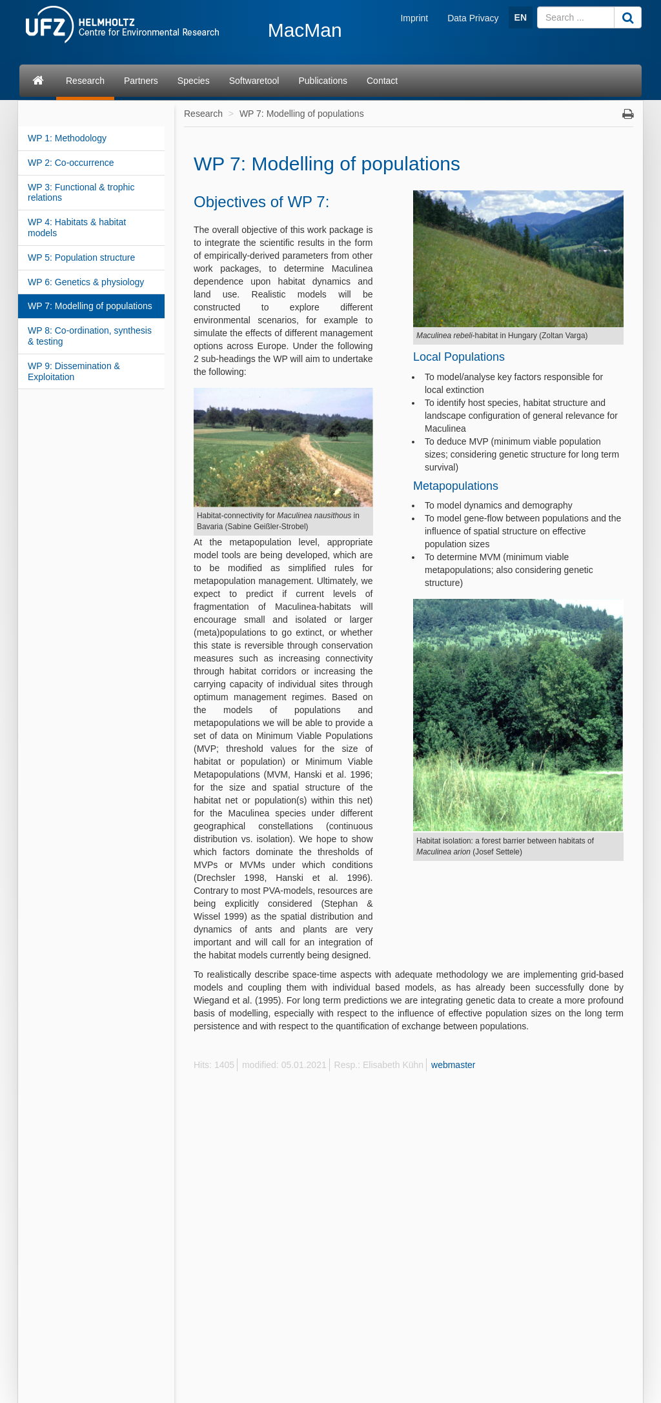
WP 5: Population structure (81, 257)
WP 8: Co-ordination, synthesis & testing (90, 336)
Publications (322, 81)
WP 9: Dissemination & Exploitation (74, 371)
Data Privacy (472, 18)
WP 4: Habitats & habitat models (77, 227)
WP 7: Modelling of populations (90, 306)
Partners (141, 81)
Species (194, 81)
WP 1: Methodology (67, 138)
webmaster (453, 1065)
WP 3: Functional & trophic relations (81, 192)
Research (85, 81)
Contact (382, 81)
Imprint (414, 18)
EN (520, 17)
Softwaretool (254, 81)
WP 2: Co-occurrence (71, 162)
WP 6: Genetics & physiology (86, 282)
